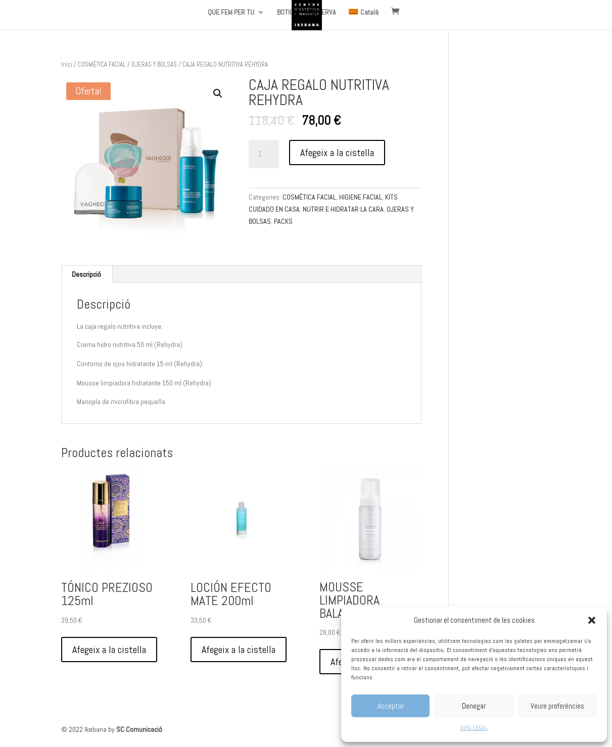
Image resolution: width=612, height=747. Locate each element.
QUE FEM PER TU (231, 13)
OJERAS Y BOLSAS (154, 64)
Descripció (86, 274)
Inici (66, 64)
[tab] (87, 274)
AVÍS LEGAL (474, 728)
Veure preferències (557, 706)
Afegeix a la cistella (337, 152)
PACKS (283, 221)
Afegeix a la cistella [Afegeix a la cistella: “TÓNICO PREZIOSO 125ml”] (109, 649)
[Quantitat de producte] (264, 154)
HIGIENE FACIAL (360, 197)
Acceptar (391, 706)
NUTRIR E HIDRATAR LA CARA (343, 209)
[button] (592, 620)
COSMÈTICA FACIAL (102, 64)
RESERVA (323, 13)
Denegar (474, 706)
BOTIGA (287, 13)
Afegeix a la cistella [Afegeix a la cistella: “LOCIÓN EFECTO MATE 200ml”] (238, 649)
